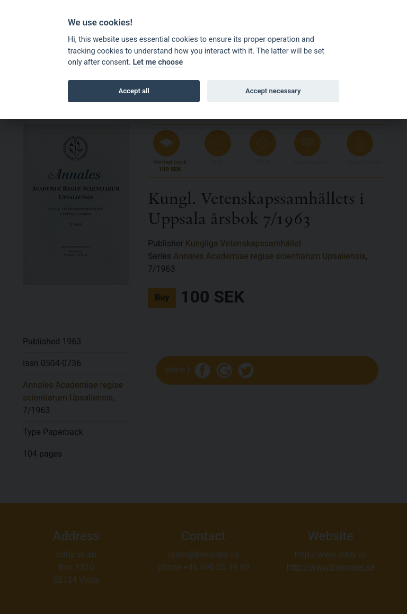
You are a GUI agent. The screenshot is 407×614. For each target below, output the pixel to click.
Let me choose (157, 62)
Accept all (134, 91)
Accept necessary (273, 91)
